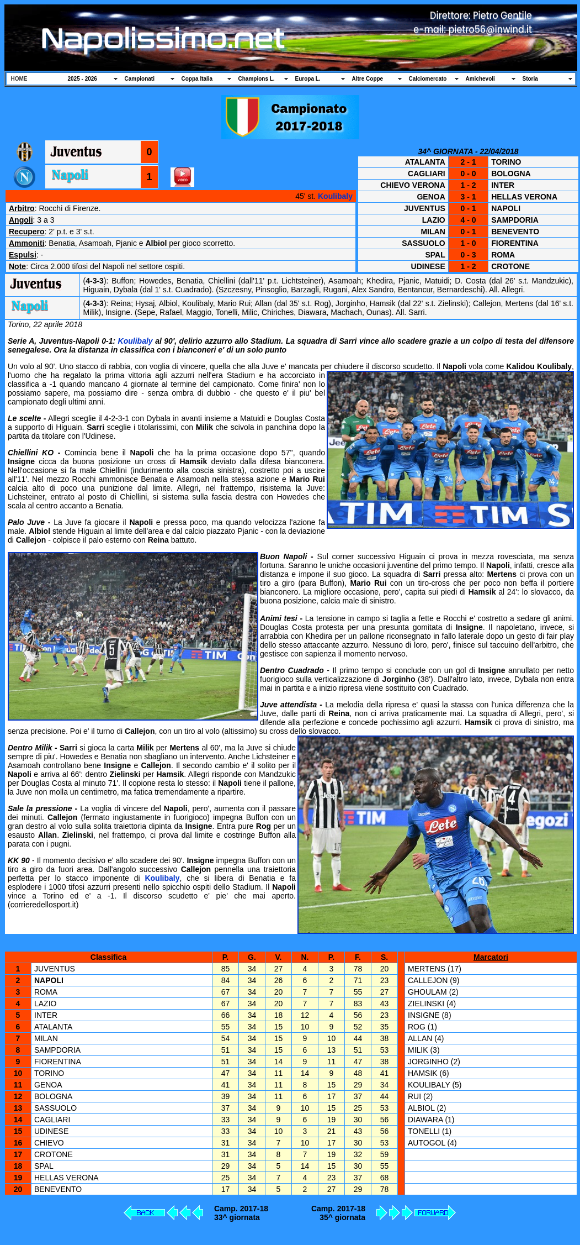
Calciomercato (428, 79)
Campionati (140, 79)
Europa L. (308, 79)
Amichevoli (480, 79)
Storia (530, 79)
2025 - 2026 (82, 79)
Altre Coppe (368, 79)
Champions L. (256, 79)
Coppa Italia (197, 79)
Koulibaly (335, 196)
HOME (19, 79)
